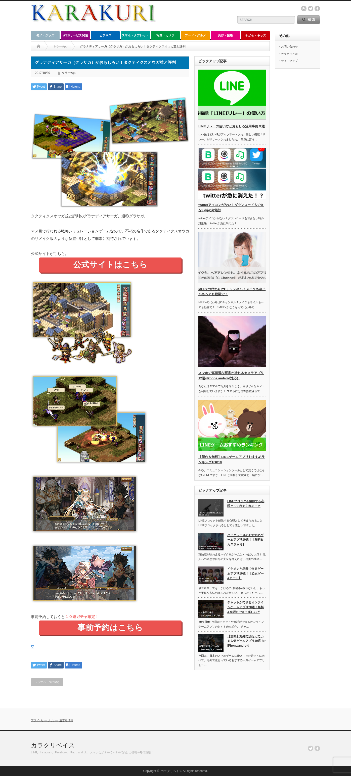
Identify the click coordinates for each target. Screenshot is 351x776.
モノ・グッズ (45, 35)
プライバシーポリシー (45, 720)
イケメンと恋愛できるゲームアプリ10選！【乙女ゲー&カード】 (245, 573)
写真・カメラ (165, 35)
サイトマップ (289, 60)
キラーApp (69, 73)
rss (303, 8)
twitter (310, 8)
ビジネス (105, 35)
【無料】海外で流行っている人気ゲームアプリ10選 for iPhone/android (246, 641)
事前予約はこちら (110, 627)
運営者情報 (66, 720)
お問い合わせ (289, 46)
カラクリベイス (53, 745)
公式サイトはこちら (110, 264)
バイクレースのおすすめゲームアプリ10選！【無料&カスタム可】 (245, 539)
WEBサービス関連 (75, 35)
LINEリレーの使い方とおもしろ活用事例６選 (231, 126)
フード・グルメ (195, 35)
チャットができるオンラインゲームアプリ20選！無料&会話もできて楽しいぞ (245, 607)
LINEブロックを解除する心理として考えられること (245, 503)
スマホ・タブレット (135, 35)
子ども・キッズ (255, 35)
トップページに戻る (47, 682)
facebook (317, 8)
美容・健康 (225, 35)
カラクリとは (289, 53)
